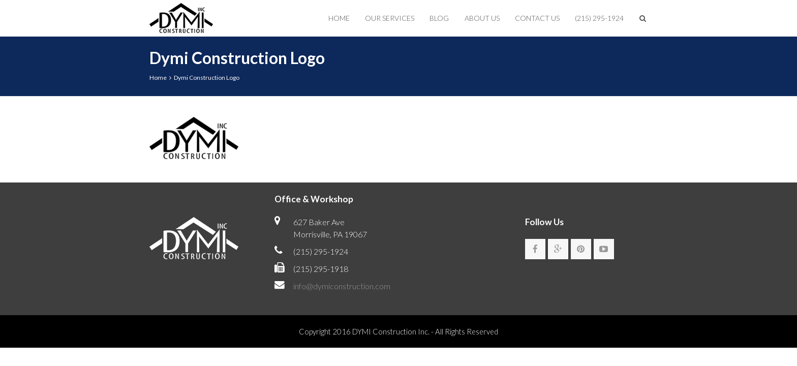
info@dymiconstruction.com (341, 286)
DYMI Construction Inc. (391, 331)
